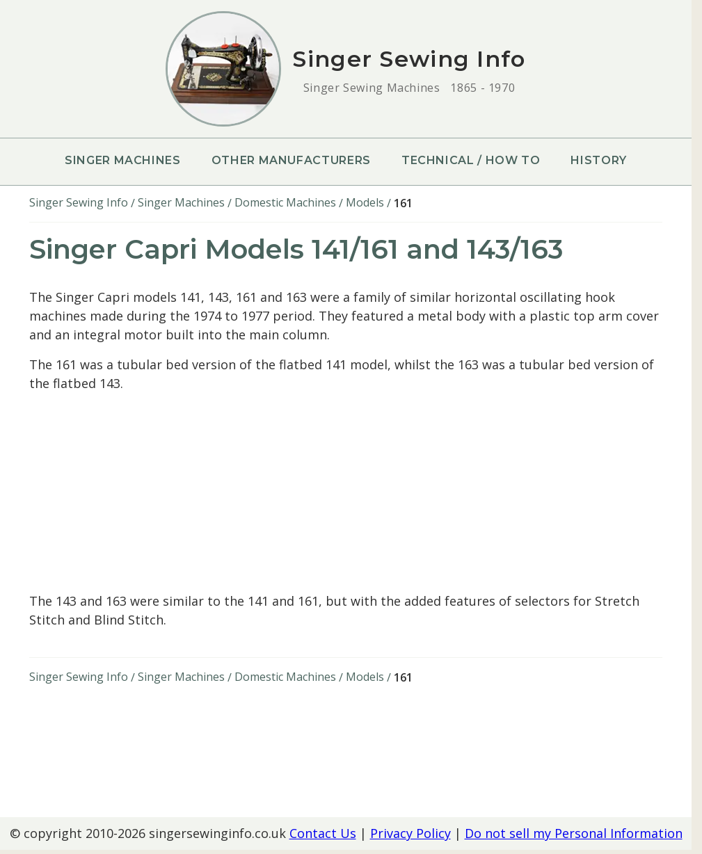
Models (365, 202)
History (598, 160)
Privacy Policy (410, 833)
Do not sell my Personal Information (574, 833)
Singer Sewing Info (78, 202)
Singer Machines (123, 160)
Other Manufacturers (291, 160)
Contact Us (322, 833)
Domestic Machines (285, 202)
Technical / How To (471, 160)
